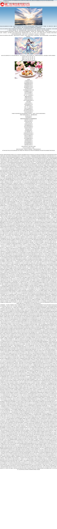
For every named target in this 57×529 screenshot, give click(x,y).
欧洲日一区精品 (18, 362)
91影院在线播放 (49, 176)
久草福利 (33, 363)
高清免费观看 (40, 282)
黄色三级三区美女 (29, 174)
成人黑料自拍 (24, 247)
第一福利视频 (32, 372)
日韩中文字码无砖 (42, 206)
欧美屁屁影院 (31, 238)
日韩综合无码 (53, 159)
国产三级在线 (37, 409)
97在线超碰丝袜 (17, 417)
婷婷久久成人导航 (22, 316)
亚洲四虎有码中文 (54, 341)
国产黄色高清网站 (42, 332)
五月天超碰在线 (11, 408)
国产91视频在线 (27, 230)
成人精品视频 (37, 327)
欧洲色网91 (3, 453)
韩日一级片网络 (5, 380)
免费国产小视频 (16, 299)
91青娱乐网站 (45, 342)
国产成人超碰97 (49, 436)
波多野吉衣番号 (41, 223)
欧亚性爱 (45, 418)
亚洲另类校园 (5, 430)
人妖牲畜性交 (32, 440)
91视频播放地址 (38, 308)
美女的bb (6, 460)
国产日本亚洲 (9, 278)
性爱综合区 (17, 312)
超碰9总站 (47, 453)
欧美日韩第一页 (50, 336)
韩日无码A (22, 456)
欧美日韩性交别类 (51, 174)
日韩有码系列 (7, 355)
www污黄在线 (44, 408)
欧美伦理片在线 (43, 256)
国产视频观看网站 (11, 439)
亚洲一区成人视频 (19, 244)
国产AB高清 (53, 367)
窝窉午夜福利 (35, 221)
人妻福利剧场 (42, 383)
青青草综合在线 (52, 201)
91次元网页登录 (13, 357)
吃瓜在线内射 (45, 260)
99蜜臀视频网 (49, 414)
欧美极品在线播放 (17, 243)
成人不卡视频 (43, 465)
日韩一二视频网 (14, 338)
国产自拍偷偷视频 (35, 370)
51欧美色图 (34, 340)
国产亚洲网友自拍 (43, 231)
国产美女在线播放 (36, 286)
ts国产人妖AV (7, 406)
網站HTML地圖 (33, 146)
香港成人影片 (9, 175)
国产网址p (5, 444)
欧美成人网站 (51, 333)
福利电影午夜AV (30, 277)
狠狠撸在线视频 (36, 248)
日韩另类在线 (8, 261)
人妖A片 (33, 384)
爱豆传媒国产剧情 (6, 295)
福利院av (21, 408)
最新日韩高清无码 (15, 205)
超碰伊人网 (49, 423)
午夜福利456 (36, 460)
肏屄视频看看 (48, 311)
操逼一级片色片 (13, 397)
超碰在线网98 (25, 383)
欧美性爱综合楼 (17, 451)
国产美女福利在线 (35, 197)
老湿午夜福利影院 (54, 282)
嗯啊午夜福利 (50, 180)
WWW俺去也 (6, 321)
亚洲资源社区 (3, 387)
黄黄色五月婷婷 (11, 234)
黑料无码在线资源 (25, 291)
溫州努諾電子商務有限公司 (28, 127)
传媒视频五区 (38, 431)
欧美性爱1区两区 (36, 252)
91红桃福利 (53, 438)
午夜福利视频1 (32, 332)
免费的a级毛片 (54, 239)
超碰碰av (5, 323)
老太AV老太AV (41, 316)
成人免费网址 (3, 231)
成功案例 (13, 3)
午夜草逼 (48, 307)
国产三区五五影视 (16, 231)
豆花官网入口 (4, 362)
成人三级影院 (16, 295)
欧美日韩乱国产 (19, 268)
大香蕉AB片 (22, 401)
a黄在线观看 (10, 380)
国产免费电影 (7, 157)
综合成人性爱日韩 (6, 342)
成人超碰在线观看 (41, 435)
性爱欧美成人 (9, 402)
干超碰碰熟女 (30, 217)
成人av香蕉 (50, 465)
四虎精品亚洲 (29, 457)
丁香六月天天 (24, 294)
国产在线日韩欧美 (27, 222)
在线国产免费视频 (47, 179)
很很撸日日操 (27, 210)
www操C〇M (51, 461)
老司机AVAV (46, 410)
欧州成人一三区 (25, 426)
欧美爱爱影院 (4, 195)
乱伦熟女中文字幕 (6, 180)
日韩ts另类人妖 (46, 406)
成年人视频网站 (49, 239)
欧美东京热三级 (17, 210)
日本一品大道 (26, 308)
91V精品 (12, 457)
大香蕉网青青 (16, 366)
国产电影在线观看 (38, 161)
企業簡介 (4, 3)
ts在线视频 (14, 380)
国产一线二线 (52, 413)
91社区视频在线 (26, 240)
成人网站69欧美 (50, 391)
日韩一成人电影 (38, 226)
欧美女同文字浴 (40, 291)
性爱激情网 (36, 422)
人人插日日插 (15, 468)
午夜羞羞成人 (48, 413)
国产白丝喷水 (30, 257)
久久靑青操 (23, 357)
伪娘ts (33, 353)
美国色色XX (31, 376)
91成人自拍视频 (32, 201)
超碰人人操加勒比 (14, 175)
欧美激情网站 (22, 402)
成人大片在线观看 (10, 299)
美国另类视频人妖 (32, 205)
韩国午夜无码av (18, 329)
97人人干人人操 (17, 444)
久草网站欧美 (52, 371)
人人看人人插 (7, 294)
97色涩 (20, 357)
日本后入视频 (4, 320)
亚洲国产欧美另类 (15, 434)
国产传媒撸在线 (33, 170)
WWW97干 (49, 438)
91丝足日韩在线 (50, 312)
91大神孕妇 (10, 453)
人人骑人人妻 (5, 311)
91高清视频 (32, 367)
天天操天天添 (13, 417)
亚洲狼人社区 (23, 362)
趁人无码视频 (55, 178)
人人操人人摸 (26, 417)
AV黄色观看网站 (25, 264)
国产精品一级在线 (36, 261)
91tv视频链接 (51, 421)
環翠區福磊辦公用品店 (28, 129)
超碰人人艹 (10, 409)
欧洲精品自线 (19, 336)
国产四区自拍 (35, 447)
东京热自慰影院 (12, 242)
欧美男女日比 (38, 269)
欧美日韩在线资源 (29, 272)
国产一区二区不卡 (14, 278)
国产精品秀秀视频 (43, 213)
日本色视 (28, 438)
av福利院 (46, 431)
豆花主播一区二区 (52, 223)
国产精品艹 (5, 357)
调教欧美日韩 (10, 252)
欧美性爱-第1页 (32, 154)
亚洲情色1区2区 (28, 455)
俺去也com (7, 328)
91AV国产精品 (4, 397)
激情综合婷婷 (47, 242)
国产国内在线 (35, 229)
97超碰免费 (21, 427)
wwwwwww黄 (17, 323)
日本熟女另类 (15, 393)
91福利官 (51, 400)
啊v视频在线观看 (39, 341)
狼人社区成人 (21, 223)
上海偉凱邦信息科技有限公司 (28, 99)
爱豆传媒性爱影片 (11, 418)
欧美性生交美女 (19, 341)
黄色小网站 (13, 349)
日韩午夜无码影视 (5, 289)
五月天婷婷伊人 (47, 281)
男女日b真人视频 (2, 201)
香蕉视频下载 (27, 350)
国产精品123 (39, 465)
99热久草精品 (30, 354)
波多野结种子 (23, 225)
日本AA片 (46, 374)
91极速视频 (26, 436)
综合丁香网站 (32, 157)
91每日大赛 (8, 320)
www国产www (26, 456)
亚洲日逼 (27, 380)
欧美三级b (2, 396)
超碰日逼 (51, 434)
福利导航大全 (4, 391)
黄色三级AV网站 (7, 242)
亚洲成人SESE (15, 461)
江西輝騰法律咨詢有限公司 (28, 97)
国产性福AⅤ (34, 341)
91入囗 (3, 324)
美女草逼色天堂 (13, 353)
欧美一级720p (4, 465)
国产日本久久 (28, 243)
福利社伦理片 (16, 286)
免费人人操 (23, 419)
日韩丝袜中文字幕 (37, 251)
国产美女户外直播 (45, 264)
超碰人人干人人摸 (48, 405)
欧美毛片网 (35, 323)
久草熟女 (54, 312)
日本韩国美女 (45, 298)
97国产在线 (3, 435)
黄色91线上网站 (4, 308)
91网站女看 (18, 440)
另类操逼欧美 (55, 162)
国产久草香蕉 (46, 375)
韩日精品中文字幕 (16, 204)
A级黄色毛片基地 (14, 436)
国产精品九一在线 (38, 227)
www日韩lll (41, 440)
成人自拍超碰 (5, 332)
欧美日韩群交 (47, 315)
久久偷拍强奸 (20, 183)
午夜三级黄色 (54, 298)
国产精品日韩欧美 (19, 353)
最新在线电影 (38, 170)
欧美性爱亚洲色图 (20, 328)
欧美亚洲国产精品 (8, 265)
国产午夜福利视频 (5, 212)
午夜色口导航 (22, 431)
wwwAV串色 (42, 384)
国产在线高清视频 (23, 154)
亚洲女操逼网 (13, 444)
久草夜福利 (49, 340)
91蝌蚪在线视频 (39, 195)
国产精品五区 (50, 431)
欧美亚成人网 (30, 410)
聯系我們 (24, 3)
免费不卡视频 (22, 213)
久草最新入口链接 (51, 242)
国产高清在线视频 (53, 222)
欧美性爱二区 (12, 327)
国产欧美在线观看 (13, 251)
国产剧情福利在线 (44, 176)
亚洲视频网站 (40, 259)
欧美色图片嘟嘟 (27, 274)
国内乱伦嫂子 (12, 176)
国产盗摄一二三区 (23, 345)
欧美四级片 (12, 374)
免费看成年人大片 (49, 217)
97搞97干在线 (9, 443)
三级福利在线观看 (6, 272)
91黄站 (35, 391)
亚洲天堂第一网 (28, 367)
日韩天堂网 (4, 423)
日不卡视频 (7, 384)
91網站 (8, 383)
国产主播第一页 (21, 205)
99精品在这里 (4, 372)
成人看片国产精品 (49, 273)
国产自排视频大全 (24, 329)
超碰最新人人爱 (4, 402)
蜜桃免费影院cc (26, 191)
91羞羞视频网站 (48, 159)
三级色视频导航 (7, 259)
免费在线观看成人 (24, 265)
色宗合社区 (27, 338)
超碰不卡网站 (36, 342)
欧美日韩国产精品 (22, 372)
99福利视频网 (20, 418)
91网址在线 (34, 308)
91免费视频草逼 (54, 212)
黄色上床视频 (35, 324)
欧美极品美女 (48, 213)
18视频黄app (11, 392)
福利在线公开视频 (44, 162)
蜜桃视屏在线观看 (45, 325)
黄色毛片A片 (15, 359)
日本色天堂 (7, 438)
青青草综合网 (27, 260)
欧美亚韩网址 (32, 196)
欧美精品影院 (12, 166)
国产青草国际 (10, 158)
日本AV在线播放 (51, 393)
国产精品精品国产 (45, 333)
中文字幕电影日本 (39, 323)
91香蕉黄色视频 (27, 157)
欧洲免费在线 (33, 336)
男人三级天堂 (18, 251)
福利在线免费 (41, 295)
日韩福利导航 (25, 452)
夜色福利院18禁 (36, 240)
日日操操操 (20, 388)
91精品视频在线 (22, 269)
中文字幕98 (18, 401)
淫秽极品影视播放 (18, 259)
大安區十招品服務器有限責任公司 (28, 100)
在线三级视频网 (49, 227)
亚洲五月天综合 (34, 158)
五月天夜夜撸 (20, 393)
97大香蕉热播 (32, 359)
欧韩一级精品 (8, 374)
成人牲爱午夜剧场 (48, 354)
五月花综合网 (45, 389)
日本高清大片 (53, 251)
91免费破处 (27, 460)
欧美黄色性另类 (41, 179)
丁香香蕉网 (3, 456)
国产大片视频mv (27, 192)
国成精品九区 (12, 452)
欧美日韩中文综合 (53, 248)
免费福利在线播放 (46, 167)
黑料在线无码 (8, 229)
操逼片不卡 (23, 409)
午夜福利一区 (32, 222)
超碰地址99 (10, 312)
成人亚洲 (1, 422)
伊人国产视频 (47, 276)
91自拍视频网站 (32, 192)
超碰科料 (47, 321)
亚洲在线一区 (50, 310)
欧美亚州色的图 (42, 388)
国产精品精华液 (15, 174)
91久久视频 (43, 376)
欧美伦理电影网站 (15, 184)
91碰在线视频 (49, 401)
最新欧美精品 (18, 238)
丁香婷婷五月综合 (6, 227)
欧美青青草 (12, 315)
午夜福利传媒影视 (29, 370)
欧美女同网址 (52, 269)
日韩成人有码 (33, 396)
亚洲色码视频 (36, 196)
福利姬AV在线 (13, 337)
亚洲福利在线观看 (44, 277)
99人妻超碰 (35, 427)
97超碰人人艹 (45, 323)
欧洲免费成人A (42, 240)
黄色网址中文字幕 (38, 243)
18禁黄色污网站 (44, 239)
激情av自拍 (36, 417)
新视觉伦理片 (36, 180)
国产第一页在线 (13, 209)
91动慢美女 (15, 354)
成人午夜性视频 (16, 274)
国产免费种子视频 (16, 221)
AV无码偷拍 (35, 374)
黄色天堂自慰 (26, 295)
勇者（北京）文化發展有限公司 (28, 95)
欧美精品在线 (28, 209)
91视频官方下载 (34, 159)
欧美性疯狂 (41, 468)
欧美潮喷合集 (5, 226)
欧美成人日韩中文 (15, 342)
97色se (36, 400)
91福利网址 (4, 464)
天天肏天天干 (52, 327)
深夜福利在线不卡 (40, 255)
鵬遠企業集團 (28, 101)
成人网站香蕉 (26, 469)
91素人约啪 (50, 357)
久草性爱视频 (20, 410)
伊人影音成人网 (17, 349)
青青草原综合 (5, 193)
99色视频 (21, 321)
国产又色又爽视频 (19, 383)
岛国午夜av (3, 409)
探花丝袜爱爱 (47, 358)
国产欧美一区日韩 (21, 289)
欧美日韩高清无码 (44, 158)
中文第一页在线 (47, 201)
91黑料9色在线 (44, 363)
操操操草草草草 (40, 196)
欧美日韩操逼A (47, 434)
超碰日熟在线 (5, 371)
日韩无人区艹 (45, 340)
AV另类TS (22, 417)
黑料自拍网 (40, 325)
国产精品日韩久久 (25, 393)
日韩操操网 (41, 367)
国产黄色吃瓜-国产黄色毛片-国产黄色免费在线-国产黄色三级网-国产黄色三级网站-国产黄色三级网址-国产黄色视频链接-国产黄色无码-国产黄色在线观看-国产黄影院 (29, 0)
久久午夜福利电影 (31, 191)
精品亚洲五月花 (52, 179)
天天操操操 (34, 426)
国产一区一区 (24, 272)
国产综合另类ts (42, 410)
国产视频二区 (45, 295)
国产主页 (12, 387)
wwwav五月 (53, 443)
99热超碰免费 (5, 448)
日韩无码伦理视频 (41, 197)
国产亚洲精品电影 (38, 209)
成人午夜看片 (33, 225)
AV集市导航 (19, 453)
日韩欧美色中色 (42, 274)
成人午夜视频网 (9, 268)
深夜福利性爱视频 (30, 183)
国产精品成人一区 (31, 298)
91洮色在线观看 (34, 268)
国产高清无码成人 (8, 235)
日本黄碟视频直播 (24, 319)
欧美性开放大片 (43, 235)
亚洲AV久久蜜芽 (4, 307)
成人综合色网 (42, 281)
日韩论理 (11, 366)
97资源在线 (8, 423)
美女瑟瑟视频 (3, 406)
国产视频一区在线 (42, 252)
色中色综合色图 (24, 438)
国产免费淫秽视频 (42, 276)
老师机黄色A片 (33, 405)
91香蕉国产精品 (47, 289)
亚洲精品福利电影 (47, 302)
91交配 (38, 354)
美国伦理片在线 (8, 247)
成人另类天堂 (43, 426)
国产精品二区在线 (6, 225)
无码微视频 (40, 444)
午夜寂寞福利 (11, 383)
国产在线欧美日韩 (3, 256)
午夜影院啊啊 (34, 355)
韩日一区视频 (5, 457)
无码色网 (31, 439)
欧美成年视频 (10, 400)
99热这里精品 (40, 333)
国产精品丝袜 (28, 362)
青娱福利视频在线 (12, 421)
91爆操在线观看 (37, 201)
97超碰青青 (51, 426)
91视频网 (24, 304)
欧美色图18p (34, 315)
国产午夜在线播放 (50, 272)
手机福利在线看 (36, 179)
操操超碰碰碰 (47, 206)
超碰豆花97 (30, 304)
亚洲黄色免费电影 (20, 422)
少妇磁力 (46, 465)
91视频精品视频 (3, 376)
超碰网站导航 (16, 183)
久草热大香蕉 (15, 447)
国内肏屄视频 (45, 414)
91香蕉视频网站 (11, 180)
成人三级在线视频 (47, 248)
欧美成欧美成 (3, 265)
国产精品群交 (22, 430)
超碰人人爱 (13, 316)
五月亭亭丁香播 (42, 188)
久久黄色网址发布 (46, 208)
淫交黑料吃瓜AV (16, 289)
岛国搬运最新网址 (27, 413)
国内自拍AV (3, 404)
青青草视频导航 (38, 408)
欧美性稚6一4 (41, 423)
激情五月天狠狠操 (8, 209)
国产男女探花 (33, 455)
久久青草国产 (17, 370)
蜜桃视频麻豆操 (49, 209)
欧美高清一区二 (12, 261)
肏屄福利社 (40, 336)
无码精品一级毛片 (28, 195)
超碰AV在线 (46, 310)
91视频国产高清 (47, 161)
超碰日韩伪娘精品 (35, 401)
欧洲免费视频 (10, 174)
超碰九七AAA (29, 387)
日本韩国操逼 (15, 438)
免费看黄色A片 (21, 208)
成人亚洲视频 (18, 209)
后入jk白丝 (53, 414)
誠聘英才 (21, 3)
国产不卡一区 (37, 208)
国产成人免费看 (2, 157)
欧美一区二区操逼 (51, 210)
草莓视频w (26, 431)
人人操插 (42, 375)
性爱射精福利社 (11, 422)
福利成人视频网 (44, 392)
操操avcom (5, 405)
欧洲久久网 (14, 371)
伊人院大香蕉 (39, 443)
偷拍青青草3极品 (2, 436)
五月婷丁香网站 (26, 282)
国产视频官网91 (21, 391)
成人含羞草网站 (48, 443)
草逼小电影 (16, 406)
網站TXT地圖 (28, 146)
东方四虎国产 (33, 387)
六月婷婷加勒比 (48, 397)
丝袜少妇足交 (23, 448)
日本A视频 (52, 392)
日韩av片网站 (24, 439)
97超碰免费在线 (36, 414)
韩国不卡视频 (21, 333)
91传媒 (1, 332)
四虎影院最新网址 (54, 316)
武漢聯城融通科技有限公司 (28, 84)
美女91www (18, 400)
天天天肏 (31, 320)
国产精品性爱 (44, 404)
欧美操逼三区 (29, 235)
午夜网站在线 (38, 163)
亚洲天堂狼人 (9, 308)
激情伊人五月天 (45, 180)
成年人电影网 (14, 167)
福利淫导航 (22, 469)
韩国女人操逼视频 (4, 358)
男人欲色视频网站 (47, 222)
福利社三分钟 (46, 409)
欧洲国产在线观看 (21, 299)
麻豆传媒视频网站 (52, 366)
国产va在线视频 (22, 230)
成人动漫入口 (38, 274)
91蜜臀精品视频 (39, 392)
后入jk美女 (47, 419)
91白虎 (13, 409)
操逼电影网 (33, 333)
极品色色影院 (39, 321)
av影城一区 (2, 370)
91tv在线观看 (30, 333)
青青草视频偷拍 (52, 329)
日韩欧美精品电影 (41, 210)
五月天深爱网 (28, 396)
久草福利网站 (29, 468)
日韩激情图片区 (33, 273)
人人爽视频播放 (54, 217)
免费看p (25, 320)
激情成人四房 (22, 242)
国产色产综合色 (42, 170)
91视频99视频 (54, 342)
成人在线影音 (47, 332)
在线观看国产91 (48, 308)
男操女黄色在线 (39, 221)
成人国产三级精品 (40, 178)
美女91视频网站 (10, 311)
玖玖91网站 (15, 306)
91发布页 (34, 465)
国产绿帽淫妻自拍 (22, 166)
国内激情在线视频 (44, 227)
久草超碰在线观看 (6, 196)
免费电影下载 (19, 197)
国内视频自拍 (7, 286)
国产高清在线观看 (51, 205)
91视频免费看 (31, 436)
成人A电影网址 (51, 453)
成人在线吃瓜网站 (17, 196)
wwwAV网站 (6, 363)
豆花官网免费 (10, 338)
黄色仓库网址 (10, 447)
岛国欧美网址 (34, 176)
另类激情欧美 (13, 333)
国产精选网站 (48, 268)
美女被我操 (5, 329)
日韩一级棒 (51, 376)
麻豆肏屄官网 (33, 212)
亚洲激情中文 (46, 205)
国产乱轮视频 (39, 397)
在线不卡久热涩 (24, 353)
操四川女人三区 (46, 214)
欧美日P (16, 418)
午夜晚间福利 (33, 294)
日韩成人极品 (35, 264)
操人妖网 (11, 389)
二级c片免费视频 (20, 264)
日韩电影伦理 (13, 178)
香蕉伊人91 (23, 363)
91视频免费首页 (16, 350)
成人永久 (37, 388)
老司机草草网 (26, 366)
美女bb (36, 363)
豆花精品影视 (10, 434)
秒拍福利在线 (12, 256)
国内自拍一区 (25, 257)
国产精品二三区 (19, 158)
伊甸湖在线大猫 (22, 210)
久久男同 (53, 340)
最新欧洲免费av (15, 282)
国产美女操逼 (47, 226)
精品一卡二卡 (27, 289)
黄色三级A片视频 (54, 260)
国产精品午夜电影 (40, 183)
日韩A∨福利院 (19, 338)
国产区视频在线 (52, 252)
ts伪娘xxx (14, 329)
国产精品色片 (39, 268)
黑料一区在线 (52, 187)
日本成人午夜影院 (14, 235)
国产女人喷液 (17, 242)
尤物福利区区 (22, 256)
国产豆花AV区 (44, 304)
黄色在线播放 (41, 238)
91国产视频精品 (52, 161)
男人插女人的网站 (8, 273)
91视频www (9, 357)
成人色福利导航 (29, 329)
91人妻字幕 (44, 427)
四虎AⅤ (8, 430)
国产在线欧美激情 (38, 162)
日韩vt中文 (55, 338)
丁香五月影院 (31, 311)
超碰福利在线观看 (38, 239)
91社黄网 (43, 444)
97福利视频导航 (46, 447)
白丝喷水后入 (30, 426)
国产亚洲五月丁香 (25, 214)
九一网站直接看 (21, 457)
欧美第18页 (6, 388)
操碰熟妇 (22, 443)
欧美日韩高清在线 (36, 188)
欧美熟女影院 (23, 170)
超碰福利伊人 (43, 163)
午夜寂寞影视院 (53, 457)
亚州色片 (26, 363)
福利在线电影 (41, 166)
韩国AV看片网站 (4, 349)
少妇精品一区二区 (20, 461)
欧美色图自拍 (3, 451)
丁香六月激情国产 (36, 230)
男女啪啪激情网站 (54, 231)
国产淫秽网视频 (31, 310)
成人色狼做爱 (29, 405)
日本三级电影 (50, 195)
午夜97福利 (15, 422)
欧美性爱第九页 (46, 329)
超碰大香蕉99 (54, 379)
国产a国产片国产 (13, 273)
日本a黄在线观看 (21, 342)
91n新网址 (33, 410)
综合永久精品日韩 (26, 261)
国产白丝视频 (7, 201)
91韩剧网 (37, 315)
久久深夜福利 (18, 379)
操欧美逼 (16, 355)
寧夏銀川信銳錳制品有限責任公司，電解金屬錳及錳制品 (28, 114)
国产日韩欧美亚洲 (4, 278)
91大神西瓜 (11, 393)
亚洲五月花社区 (28, 409)
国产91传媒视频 (11, 354)
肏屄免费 (31, 380)
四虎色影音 (27, 324)
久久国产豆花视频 (8, 353)
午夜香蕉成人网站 (20, 366)
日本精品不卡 (10, 217)
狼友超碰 (26, 349)
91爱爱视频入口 (3, 260)
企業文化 (7, 3)
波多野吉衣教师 (2, 170)
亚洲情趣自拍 (31, 306)
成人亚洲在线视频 (7, 230)
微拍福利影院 (36, 210)
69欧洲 (23, 447)
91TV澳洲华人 (9, 324)
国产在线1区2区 (22, 192)
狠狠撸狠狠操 (26, 285)
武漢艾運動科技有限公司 (28, 105)
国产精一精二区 (25, 184)
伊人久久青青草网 (6, 359)
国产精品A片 (7, 325)
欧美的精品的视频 (31, 393)
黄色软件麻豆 (35, 217)
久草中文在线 (5, 217)
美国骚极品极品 (47, 452)
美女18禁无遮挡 (20, 414)
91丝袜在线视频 (10, 329)
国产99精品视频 (48, 278)
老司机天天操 (19, 278)
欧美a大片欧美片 (47, 261)
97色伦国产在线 (52, 302)
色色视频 (29, 414)
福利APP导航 (51, 448)
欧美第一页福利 (10, 277)
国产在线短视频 (47, 188)
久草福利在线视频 (21, 295)
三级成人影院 (5, 268)
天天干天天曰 (55, 362)
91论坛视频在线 (2, 310)
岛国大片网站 (47, 154)
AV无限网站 (7, 404)
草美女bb (22, 413)
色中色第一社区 (53, 456)
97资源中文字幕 (21, 285)
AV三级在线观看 (19, 247)
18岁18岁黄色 (29, 400)
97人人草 (24, 324)
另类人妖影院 (17, 372)
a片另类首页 (6, 340)
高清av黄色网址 (2, 259)
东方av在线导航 (46, 393)
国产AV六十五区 (16, 240)
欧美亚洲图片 (17, 230)
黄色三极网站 (45, 178)
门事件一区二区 (22, 201)
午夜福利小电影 (46, 371)
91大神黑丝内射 (18, 178)
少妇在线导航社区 (8, 427)
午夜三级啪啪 (31, 447)
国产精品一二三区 (5, 204)
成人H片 (11, 342)
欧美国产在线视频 (27, 225)
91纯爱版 (22, 397)
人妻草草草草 (41, 359)
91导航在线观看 (11, 388)
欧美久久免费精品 (32, 299)
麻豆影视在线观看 (44, 273)
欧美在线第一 (50, 200)
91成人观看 (48, 319)
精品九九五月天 (37, 187)
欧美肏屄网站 (14, 212)
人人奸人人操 (19, 293)
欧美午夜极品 (7, 223)
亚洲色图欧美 (9, 397)
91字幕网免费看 (6, 179)
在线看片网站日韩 (28, 227)
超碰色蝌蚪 (5, 370)
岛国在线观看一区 (14, 291)
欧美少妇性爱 (54, 293)
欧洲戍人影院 (44, 401)
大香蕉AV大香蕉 (18, 307)
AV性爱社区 (47, 376)
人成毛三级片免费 (22, 161)
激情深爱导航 (15, 162)
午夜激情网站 (9, 457)
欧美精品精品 (44, 229)
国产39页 (44, 439)
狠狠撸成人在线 (31, 338)
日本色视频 (49, 355)
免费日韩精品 (21, 240)
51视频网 (12, 350)
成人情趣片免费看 (33, 239)
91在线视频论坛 (13, 239)
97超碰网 (23, 418)
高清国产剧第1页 (49, 162)
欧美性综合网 (4, 290)
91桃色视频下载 (42, 187)
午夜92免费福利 (47, 225)
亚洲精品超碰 (44, 324)
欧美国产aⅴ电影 (34, 184)
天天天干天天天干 (14, 440)
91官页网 (42, 350)
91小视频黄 (15, 387)
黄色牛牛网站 (24, 159)
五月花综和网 (26, 451)
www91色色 (14, 379)
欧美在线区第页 (50, 264)
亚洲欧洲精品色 (36, 222)
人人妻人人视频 (13, 346)
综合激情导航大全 (32, 461)
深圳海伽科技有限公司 (28, 116)
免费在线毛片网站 (22, 187)
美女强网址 (10, 340)
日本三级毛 (38, 426)
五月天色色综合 (17, 192)
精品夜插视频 (54, 295)
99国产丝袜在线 (20, 455)
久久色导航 (30, 308)
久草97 (10, 464)
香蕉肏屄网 (22, 327)
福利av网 (52, 384)
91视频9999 (9, 350)
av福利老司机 (24, 375)
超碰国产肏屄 (37, 384)
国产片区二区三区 (26, 276)
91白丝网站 (7, 304)
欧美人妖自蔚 (53, 278)
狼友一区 (7, 464)
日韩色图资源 (45, 422)
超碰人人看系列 (18, 363)
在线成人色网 (5, 452)
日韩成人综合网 (52, 315)
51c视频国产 (12, 426)
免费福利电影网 (13, 218)
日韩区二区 (46, 464)
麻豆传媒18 (44, 367)
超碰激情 (53, 389)
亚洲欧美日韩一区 (46, 204)
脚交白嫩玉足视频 (18, 195)
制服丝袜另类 (12, 404)
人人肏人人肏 (43, 349)
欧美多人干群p (34, 453)
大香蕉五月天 (18, 397)
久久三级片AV (46, 362)
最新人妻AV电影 (4, 315)
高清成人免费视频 (24, 197)
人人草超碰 (14, 307)
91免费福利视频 (31, 188)
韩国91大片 (26, 447)
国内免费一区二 (10, 281)
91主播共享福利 (36, 310)
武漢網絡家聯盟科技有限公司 (28, 83)
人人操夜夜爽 (51, 406)
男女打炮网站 (52, 289)
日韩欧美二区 (47, 274)
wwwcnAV (13, 370)
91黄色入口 (5, 443)
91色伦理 (41, 402)
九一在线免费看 (5, 338)
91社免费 (25, 327)
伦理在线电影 (37, 205)
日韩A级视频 (36, 444)
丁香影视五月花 (49, 175)
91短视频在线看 (45, 193)
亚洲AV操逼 (15, 328)
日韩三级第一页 (40, 319)
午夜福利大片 (21, 204)
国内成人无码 (46, 210)
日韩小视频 (10, 468)
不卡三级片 (7, 418)
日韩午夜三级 (41, 214)
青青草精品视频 (50, 193)
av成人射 (28, 312)
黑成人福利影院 (50, 230)
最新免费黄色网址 (11, 289)
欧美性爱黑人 (40, 200)
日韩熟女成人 (9, 316)
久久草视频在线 (49, 342)
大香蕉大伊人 (9, 306)
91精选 (21, 370)
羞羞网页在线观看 (10, 285)
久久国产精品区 (37, 383)
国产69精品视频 (39, 217)
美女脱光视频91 (28, 337)
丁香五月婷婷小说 (36, 242)
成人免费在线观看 (27, 201)
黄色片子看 (40, 422)
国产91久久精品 (25, 206)
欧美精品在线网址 (14, 159)
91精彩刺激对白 (19, 175)
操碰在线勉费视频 (8, 178)
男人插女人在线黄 (33, 303)
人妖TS (54, 468)
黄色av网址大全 (31, 210)
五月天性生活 (27, 440)
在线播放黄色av (43, 247)
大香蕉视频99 (38, 357)
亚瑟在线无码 (20, 294)
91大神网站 (5, 337)
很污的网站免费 (30, 255)
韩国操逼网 (21, 312)
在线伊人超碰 (31, 465)
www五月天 (42, 357)
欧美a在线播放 (27, 196)
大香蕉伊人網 (26, 310)
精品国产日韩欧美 (44, 345)
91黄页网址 (2, 342)
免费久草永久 (27, 231)
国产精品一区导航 (29, 178)
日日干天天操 (46, 240)
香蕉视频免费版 (2, 274)
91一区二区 (32, 402)
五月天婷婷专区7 (25, 374)
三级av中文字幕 (21, 231)
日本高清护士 (20, 277)
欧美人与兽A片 (4, 383)
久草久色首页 (32, 448)
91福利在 (8, 315)
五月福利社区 (5, 440)
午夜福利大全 (21, 214)
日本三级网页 (51, 285)
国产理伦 (8, 444)
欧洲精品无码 (49, 255)
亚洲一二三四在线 (29, 268)
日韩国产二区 (31, 261)
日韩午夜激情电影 (31, 295)
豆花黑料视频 (45, 312)
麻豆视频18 (48, 439)
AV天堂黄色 (34, 354)
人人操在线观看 (39, 453)
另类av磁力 (42, 451)
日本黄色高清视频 (23, 400)
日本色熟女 (46, 338)
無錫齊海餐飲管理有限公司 (28, 144)
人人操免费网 (31, 392)
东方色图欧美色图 (30, 234)
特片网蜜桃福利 (54, 180)
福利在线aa (30, 464)
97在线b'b (23, 336)
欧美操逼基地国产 (39, 405)
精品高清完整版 (5, 277)
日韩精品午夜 (22, 238)
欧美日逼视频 (41, 353)
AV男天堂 (26, 384)
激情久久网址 (51, 208)
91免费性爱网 (20, 406)
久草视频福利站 (45, 166)
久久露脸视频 (15, 389)
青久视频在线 (10, 167)
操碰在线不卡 (22, 260)
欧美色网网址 (37, 353)
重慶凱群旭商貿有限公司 (28, 96)
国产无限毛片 (29, 162)
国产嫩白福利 (29, 226)
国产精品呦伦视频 (5, 312)
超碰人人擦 (8, 372)
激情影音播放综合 (40, 306)
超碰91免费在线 (54, 345)
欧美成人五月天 (37, 302)
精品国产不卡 (28, 273)
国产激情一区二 (3, 247)
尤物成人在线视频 (31, 417)
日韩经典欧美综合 (39, 193)
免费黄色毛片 (46, 265)
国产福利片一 (6, 174)
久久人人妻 (49, 370)
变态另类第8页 (27, 448)
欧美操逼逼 (47, 461)
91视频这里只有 (3, 184)
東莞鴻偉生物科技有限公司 (28, 121)
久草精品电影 (19, 439)
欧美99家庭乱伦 (10, 204)
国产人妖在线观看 (23, 243)
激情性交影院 (47, 192)
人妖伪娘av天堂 (15, 332)
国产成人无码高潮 (17, 154)
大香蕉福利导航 (25, 328)
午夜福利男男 (24, 162)
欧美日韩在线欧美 (45, 238)
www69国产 (40, 413)
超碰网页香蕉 (46, 197)
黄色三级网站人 (38, 247)
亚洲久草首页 (26, 392)
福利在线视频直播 (12, 157)
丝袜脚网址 (11, 328)
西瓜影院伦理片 (22, 196)
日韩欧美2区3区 (26, 299)
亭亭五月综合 (8, 426)
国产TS (12, 306)
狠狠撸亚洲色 (51, 196)
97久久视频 (23, 389)
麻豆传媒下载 (55, 273)
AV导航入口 (16, 304)
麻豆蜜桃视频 (43, 226)
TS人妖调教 (39, 311)
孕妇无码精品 (17, 261)
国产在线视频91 (25, 204)
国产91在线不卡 (41, 409)
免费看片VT (27, 419)
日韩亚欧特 (27, 421)
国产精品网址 (51, 240)
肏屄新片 (11, 435)
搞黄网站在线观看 (11, 295)
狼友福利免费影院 (31, 171)
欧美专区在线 (16, 179)
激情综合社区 (49, 328)
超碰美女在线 (24, 370)
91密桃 (6, 324)
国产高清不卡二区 (21, 302)
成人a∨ (32, 414)
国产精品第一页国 (12, 269)
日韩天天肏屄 (3, 410)
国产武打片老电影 (8, 291)
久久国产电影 (5, 255)
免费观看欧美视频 (17, 256)
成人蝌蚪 (23, 388)
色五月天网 (14, 311)
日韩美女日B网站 (12, 259)
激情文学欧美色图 (31, 179)
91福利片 (52, 401)
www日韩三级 (39, 404)
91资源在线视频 (17, 321)
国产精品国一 (19, 235)
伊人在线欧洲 (37, 359)
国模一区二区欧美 (31, 231)
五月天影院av (29, 434)
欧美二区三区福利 (19, 252)
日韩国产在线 (41, 436)
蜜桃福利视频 (30, 443)
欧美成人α (49, 316)
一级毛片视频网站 (40, 290)
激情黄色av (36, 438)
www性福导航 (34, 408)
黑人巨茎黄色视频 (49, 243)
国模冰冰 (28, 327)
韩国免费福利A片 (18, 337)
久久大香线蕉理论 (50, 178)
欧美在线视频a (31, 289)
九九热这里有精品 (12, 384)
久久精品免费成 (2, 366)
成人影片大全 (3, 209)
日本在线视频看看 (42, 289)
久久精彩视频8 (36, 295)
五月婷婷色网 (16, 410)
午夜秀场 (32, 468)
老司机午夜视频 (18, 371)
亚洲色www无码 (37, 358)
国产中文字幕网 (33, 235)
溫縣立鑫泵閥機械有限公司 (28, 142)
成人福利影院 (37, 298)
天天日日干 (36, 435)
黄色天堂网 (37, 362)
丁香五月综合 (31, 282)
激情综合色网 (54, 323)
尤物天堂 (25, 461)
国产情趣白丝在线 (27, 166)
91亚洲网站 (34, 419)
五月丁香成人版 (35, 325)
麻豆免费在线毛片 (53, 308)
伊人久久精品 (7, 336)
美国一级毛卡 (37, 371)
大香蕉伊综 (19, 438)
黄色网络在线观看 (30, 265)
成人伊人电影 (41, 393)
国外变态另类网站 (22, 376)
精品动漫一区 (11, 183)
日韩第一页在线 (12, 195)
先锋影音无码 (47, 327)
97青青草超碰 (30, 374)
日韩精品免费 (8, 362)
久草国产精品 (29, 294)
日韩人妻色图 (25, 414)
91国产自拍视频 (32, 281)
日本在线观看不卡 (20, 217)
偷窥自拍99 (26, 443)
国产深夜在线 (43, 225)
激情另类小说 (14, 400)
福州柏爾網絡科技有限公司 (28, 91)
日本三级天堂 (28, 239)
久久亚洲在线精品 (49, 212)
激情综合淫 (2, 375)
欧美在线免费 (9, 197)
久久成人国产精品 (3, 229)
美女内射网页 (40, 234)
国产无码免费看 (22, 298)
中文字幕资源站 (12, 451)
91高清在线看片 (9, 188)
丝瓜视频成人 (50, 295)
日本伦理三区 (11, 375)
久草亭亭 (30, 431)
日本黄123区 (46, 435)
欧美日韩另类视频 (14, 217)
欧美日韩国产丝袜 (31, 260)
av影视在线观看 (24, 290)
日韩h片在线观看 (20, 179)
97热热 (48, 422)
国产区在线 (13, 402)
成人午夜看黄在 (50, 291)
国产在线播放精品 (50, 265)
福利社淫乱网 (18, 448)
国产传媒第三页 (50, 374)
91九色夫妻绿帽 (52, 337)
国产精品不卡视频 (3, 154)
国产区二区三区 (27, 180)
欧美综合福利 (27, 161)
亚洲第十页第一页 (5, 158)
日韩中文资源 (49, 402)
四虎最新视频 (47, 163)
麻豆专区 (48, 392)
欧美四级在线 (42, 171)
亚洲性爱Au (53, 328)
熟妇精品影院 (24, 315)
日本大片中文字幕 (12, 367)
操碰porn (8, 405)
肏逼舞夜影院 (27, 311)
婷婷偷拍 (30, 451)
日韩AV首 (16, 452)
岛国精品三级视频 (23, 209)
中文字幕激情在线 (29, 244)
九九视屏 (43, 374)
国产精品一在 (38, 278)
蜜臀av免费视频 (19, 159)
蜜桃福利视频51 (2, 222)
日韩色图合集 (6, 447)
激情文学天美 (20, 332)
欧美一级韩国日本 (33, 389)
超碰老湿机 (30, 404)
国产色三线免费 (35, 167)
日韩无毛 (51, 380)
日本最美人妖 (53, 229)
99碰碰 (35, 469)
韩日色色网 (55, 374)
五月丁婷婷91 (21, 323)
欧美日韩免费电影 (37, 231)
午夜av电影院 (3, 328)
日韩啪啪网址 (5, 400)
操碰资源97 (39, 320)
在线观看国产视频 (7, 213)
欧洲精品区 (24, 387)
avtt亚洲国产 (8, 451)
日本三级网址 (20, 176)
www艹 (11, 379)
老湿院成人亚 (30, 221)
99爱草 (21, 315)
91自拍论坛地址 (28, 163)
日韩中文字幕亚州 (45, 221)
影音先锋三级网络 (54, 355)
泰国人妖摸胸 (50, 257)
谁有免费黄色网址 (29, 193)
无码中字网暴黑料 (11, 240)
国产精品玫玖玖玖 (8, 341)
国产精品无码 (50, 221)
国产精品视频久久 (41, 242)
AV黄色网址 (3, 438)
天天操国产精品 (36, 338)
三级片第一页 (4, 235)
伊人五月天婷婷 (11, 414)
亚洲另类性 (3, 431)
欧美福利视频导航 (43, 307)
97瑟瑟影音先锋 (9, 371)
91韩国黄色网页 (7, 396)
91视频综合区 (46, 448)
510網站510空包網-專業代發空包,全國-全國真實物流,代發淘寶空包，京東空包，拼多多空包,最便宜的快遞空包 (28, 113)
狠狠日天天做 (36, 350)
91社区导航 (2, 379)
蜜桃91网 (9, 358)
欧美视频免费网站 (35, 174)
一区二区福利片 (49, 244)
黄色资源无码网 (3, 291)
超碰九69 (52, 402)
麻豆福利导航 (10, 448)
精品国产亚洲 (49, 298)
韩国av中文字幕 (40, 460)
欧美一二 (55, 400)
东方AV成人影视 (20, 354)
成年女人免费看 (12, 187)
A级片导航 (39, 447)
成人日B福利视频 (14, 341)
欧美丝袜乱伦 (34, 293)
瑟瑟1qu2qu (45, 423)
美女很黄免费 (50, 362)
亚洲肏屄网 (3, 341)
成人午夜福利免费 (35, 265)
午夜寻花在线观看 (2, 413)
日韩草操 (1, 380)
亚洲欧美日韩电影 (31, 252)
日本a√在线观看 (27, 357)
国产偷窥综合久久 (37, 171)
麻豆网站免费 (26, 221)
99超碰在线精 (34, 349)
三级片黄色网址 (36, 204)
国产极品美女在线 (23, 239)
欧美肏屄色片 (49, 427)
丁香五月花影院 (35, 413)
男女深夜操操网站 (15, 257)
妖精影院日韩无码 (7, 170)
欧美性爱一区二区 (11, 302)
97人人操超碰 (35, 439)
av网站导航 (45, 460)
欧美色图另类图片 (27, 453)
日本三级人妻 (5, 434)
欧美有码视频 (9, 226)
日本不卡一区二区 (13, 247)
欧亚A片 (23, 338)
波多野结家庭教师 (29, 158)
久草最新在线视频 (17, 225)
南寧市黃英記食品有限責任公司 (28, 110)
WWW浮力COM (41, 406)
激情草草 (33, 383)
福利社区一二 (26, 256)
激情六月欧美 (36, 183)
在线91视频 (49, 456)
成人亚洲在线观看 (14, 255)
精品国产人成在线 (22, 218)
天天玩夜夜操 (51, 359)
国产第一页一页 (9, 293)
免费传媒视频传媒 (45, 341)
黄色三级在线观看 (51, 214)
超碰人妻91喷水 (11, 406)
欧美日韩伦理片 (35, 200)
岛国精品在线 (41, 208)
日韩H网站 (37, 461)
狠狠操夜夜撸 (36, 157)
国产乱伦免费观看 (26, 208)
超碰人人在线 (35, 345)
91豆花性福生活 (27, 336)
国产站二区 (54, 435)
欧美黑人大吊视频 (17, 404)
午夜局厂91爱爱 (23, 380)
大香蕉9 (39, 350)
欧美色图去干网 (41, 371)
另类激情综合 (2, 213)
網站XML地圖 (24, 146)
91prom (28, 323)
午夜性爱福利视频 (31, 214)
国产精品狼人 (7, 274)
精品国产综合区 (11, 227)
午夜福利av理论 (8, 333)
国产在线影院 (46, 174)
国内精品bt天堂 (54, 176)
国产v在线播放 (47, 269)
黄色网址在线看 (10, 282)
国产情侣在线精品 (42, 154)
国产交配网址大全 (47, 252)
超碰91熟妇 (35, 392)
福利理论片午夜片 (6, 208)
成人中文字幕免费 (6, 243)
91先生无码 (13, 312)
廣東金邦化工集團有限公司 (28, 135)
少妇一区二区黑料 (3, 178)
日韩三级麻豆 (37, 418)
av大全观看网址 (20, 387)
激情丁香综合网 (29, 315)
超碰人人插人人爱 (18, 396)
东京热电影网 (23, 278)
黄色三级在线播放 (5, 167)
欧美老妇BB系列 (11, 310)
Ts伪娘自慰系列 (41, 310)
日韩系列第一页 (9, 200)
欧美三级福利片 (21, 191)
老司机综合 (38, 419)
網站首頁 (1, 3)
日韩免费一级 (16, 294)
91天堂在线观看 (52, 281)
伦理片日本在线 (44, 209)
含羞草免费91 (53, 350)
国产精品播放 (32, 371)
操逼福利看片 (17, 187)
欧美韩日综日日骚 (19, 405)
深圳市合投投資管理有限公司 (28, 126)
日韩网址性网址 (7, 401)
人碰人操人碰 (38, 337)
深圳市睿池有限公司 (28, 117)
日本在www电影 (17, 431)
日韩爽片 (34, 430)
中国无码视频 (38, 213)
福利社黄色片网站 (17, 170)
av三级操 (33, 452)
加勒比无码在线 (23, 163)
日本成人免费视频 (23, 227)
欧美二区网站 (18, 273)
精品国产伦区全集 (33, 307)
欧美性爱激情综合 (38, 375)
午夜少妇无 (28, 406)
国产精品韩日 (22, 384)
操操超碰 (38, 340)
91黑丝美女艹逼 (13, 362)
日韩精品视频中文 (8, 436)
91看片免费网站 (17, 310)
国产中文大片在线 (7, 163)
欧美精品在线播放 (35, 259)
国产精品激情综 (20, 286)
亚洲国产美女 (21, 261)
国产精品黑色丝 (45, 291)
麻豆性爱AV (4, 327)
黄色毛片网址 (55, 200)
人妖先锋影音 (25, 422)
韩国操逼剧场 (39, 329)
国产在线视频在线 (40, 264)
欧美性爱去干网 (53, 397)
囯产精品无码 (34, 175)
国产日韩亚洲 (27, 248)
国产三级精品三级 (8, 159)
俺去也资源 (50, 409)
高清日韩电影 (8, 256)
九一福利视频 (21, 308)
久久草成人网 (5, 319)
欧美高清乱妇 (36, 234)
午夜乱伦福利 (9, 193)
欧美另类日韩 (41, 180)
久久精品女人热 (32, 251)
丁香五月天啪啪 (49, 158)
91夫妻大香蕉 (4, 345)
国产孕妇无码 (33, 166)
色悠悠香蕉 (30, 363)
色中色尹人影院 (49, 320)
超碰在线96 (9, 370)
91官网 (9, 452)
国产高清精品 (22, 222)
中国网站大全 (8, 260)
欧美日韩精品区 (33, 278)
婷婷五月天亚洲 (52, 447)
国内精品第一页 (44, 328)
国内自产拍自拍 (13, 238)
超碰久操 (39, 400)
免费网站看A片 (53, 209)
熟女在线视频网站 (33, 362)
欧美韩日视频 (43, 161)
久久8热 (24, 460)
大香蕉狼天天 (9, 349)
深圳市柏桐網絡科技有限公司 (28, 109)
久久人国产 (40, 391)
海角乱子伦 (24, 355)
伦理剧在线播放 (4, 171)
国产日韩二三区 (41, 205)
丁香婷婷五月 (12, 161)
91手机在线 (52, 304)
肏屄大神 (48, 460)
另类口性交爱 (37, 464)
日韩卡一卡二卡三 (41, 448)
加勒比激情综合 (28, 444)
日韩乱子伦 (32, 409)
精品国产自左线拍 (20, 188)
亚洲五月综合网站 (49, 256)
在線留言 (27, 3)
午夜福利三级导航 (9, 461)
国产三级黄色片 (12, 213)
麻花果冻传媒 (51, 154)
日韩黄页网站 (33, 375)
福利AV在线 (34, 443)
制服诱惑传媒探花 (35, 319)
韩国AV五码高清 (5, 354)
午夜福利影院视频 (3, 159)
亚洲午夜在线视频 (39, 293)
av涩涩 (54, 336)
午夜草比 (17, 391)
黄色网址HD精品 (5, 221)
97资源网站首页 (23, 465)
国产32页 (23, 306)
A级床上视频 (31, 456)
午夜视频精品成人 (40, 285)
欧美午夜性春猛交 (9, 257)
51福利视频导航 (35, 380)
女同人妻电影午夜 (47, 299)
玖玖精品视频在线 (36, 402)
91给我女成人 (23, 337)
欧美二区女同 (49, 282)
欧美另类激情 (2, 192)
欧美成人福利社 (47, 187)
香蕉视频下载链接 (32, 161)
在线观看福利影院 (30, 291)
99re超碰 (25, 391)
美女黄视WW (32, 327)
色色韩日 (42, 447)
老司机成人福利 (18, 380)
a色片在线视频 (45, 259)
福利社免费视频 (8, 346)
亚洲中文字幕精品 (45, 195)
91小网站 (54, 419)
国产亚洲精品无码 (30, 167)
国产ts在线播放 (23, 195)
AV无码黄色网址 (7, 244)
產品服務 (10, 3)
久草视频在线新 (44, 175)
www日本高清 (45, 370)
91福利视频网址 (7, 419)
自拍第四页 (17, 427)
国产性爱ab (48, 404)
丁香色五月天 (10, 212)
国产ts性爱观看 (50, 325)
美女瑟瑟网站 (21, 325)
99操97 (25, 402)
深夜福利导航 (37, 423)
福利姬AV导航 (39, 374)
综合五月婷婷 (54, 195)
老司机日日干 (52, 332)
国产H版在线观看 (15, 413)
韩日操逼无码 (37, 367)
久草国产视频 (2, 336)
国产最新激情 (26, 242)
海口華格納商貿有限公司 (28, 130)
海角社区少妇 (51, 410)
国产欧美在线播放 (32, 208)
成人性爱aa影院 (38, 212)
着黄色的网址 (3, 273)
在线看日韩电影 (12, 248)
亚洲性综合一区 (40, 257)
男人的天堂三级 (38, 176)
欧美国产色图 (49, 260)
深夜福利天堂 (35, 376)
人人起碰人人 (37, 379)
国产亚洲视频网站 (53, 261)
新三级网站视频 (30, 242)
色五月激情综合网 (35, 304)
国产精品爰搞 (49, 457)
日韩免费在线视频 (51, 166)
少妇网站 (27, 423)
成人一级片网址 (25, 176)
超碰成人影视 (43, 358)
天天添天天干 (44, 457)
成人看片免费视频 (4, 257)
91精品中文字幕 (45, 286)
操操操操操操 (31, 264)
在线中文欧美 (55, 257)
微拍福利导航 (51, 430)
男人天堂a (43, 453)
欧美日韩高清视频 (10, 162)
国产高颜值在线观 (17, 227)
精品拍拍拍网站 (19, 162)
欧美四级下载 (6, 299)
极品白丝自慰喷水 (5, 285)
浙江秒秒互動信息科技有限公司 (28, 134)
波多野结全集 (10, 206)
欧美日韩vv (24, 332)
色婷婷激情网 (40, 304)
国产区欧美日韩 (35, 277)
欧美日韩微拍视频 (25, 464)
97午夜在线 (9, 337)
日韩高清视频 (3, 286)
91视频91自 (52, 460)
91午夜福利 (35, 306)
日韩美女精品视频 (37, 225)
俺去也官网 (41, 372)
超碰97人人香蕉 (34, 178)
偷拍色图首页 (35, 320)
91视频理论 (12, 456)
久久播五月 (7, 468)
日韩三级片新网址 (13, 358)
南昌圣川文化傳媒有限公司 (28, 108)
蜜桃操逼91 (7, 408)
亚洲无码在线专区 (38, 273)
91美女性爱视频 (12, 230)
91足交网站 (49, 417)
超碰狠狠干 (16, 409)
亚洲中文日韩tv (22, 436)
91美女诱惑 (13, 427)
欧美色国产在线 (12, 431)
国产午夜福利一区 (10, 171)
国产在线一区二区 (25, 171)
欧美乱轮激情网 (20, 184)
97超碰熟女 (42, 400)
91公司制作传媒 (20, 452)
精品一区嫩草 (44, 268)
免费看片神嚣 (2, 179)
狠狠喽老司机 (37, 396)
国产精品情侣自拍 (28, 389)
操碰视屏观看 (41, 294)
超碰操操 (6, 409)
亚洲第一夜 (18, 358)
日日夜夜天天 (39, 229)
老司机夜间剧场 (16, 408)
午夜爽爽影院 (54, 191)
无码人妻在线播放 (54, 255)
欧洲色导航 (13, 321)
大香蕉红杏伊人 (29, 353)
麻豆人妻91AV (39, 345)
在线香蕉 (31, 323)
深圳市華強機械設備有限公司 (28, 138)
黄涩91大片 (3, 355)
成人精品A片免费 (23, 212)
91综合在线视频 (18, 419)
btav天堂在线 (52, 346)
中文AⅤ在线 (3, 408)
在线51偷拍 (43, 321)
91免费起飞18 (29, 383)
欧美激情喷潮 (35, 255)
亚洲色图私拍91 (52, 349)
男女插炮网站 (37, 192)
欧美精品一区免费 (50, 290)
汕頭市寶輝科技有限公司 (28, 88)
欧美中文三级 (16, 302)
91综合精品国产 (4, 197)
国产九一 (46, 383)
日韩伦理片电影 (25, 255)
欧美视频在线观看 (34, 366)
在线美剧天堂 (33, 227)
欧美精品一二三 (4, 175)
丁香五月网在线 (12, 210)
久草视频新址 (2, 302)
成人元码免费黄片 (53, 299)
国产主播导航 (32, 180)
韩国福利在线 (51, 435)
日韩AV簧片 (55, 448)
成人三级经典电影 (53, 268)
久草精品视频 (23, 359)
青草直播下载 (15, 171)
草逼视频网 (25, 312)
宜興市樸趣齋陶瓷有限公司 (28, 125)
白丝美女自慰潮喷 (26, 205)
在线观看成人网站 (42, 315)
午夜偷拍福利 (33, 337)
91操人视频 (33, 434)
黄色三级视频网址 (25, 175)
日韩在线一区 (5, 162)
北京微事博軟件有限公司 (28, 80)
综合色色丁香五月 (42, 338)
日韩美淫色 (44, 413)
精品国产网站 (41, 191)
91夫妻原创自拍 (52, 188)
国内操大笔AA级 (40, 167)
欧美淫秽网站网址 (20, 255)
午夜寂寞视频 (19, 306)
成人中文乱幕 (54, 175)
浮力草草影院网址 (13, 405)
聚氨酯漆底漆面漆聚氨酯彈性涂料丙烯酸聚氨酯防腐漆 (28, 118)
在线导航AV (40, 376)
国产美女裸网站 (17, 269)
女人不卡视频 (11, 264)
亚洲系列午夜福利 (51, 321)
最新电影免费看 (26, 302)
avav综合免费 (34, 431)
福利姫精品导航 (15, 319)
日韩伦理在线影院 (44, 244)
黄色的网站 (43, 405)
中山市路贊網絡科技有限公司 (28, 82)
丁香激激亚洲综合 (12, 163)
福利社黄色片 (46, 272)
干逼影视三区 (52, 213)
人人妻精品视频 (14, 158)
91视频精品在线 (21, 221)
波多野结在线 (32, 230)
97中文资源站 (13, 320)
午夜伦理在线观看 (33, 209)
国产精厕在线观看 (17, 222)
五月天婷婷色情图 (52, 358)
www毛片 (27, 465)
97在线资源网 (40, 457)
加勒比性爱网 (16, 176)
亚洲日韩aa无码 (51, 422)
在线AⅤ (28, 391)
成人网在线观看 (42, 337)
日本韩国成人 (20, 324)
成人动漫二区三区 (5, 206)
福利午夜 (7, 413)
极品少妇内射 (12, 191)
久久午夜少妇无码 (20, 200)
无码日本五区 (43, 308)
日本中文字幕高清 (43, 251)
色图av (18, 436)
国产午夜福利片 (33, 269)
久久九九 (33, 464)
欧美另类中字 (17, 248)
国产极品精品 (21, 276)
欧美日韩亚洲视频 (45, 184)
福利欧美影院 (14, 252)
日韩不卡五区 (24, 396)
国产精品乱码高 (24, 268)
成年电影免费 (8, 154)
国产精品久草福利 (9, 345)
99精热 (37, 391)
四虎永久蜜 (17, 333)
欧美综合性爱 (40, 363)
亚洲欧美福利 (9, 239)
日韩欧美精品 (25, 226)
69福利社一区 (50, 379)
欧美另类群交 (26, 342)
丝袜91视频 (35, 311)
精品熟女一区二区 (50, 396)
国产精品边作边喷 (51, 286)
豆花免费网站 (40, 342)
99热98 (21, 404)
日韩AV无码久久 (20, 257)
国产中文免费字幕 (18, 290)
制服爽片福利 (20, 304)
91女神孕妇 (34, 388)
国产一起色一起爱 (10, 214)
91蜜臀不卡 (40, 414)
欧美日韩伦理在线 (52, 225)
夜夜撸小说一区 (16, 166)
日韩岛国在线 (16, 234)
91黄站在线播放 (39, 328)
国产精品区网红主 (16, 161)
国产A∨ (29, 366)
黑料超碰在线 (44, 217)
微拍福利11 (4, 393)
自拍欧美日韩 (52, 192)
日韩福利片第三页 (27, 170)
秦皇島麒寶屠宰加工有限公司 (28, 87)
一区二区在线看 (39, 184)
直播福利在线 (39, 256)
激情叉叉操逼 (46, 157)
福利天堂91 (49, 451)
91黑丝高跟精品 (34, 321)
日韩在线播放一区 (26, 188)
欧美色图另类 (2, 363)
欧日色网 (51, 419)
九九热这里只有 (8, 417)
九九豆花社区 (48, 444)
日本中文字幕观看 (32, 274)
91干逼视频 (12, 455)
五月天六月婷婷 (25, 217)
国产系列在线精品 (32, 302)
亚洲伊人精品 (20, 272)
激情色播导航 (53, 370)
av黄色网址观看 (15, 264)
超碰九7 (44, 372)
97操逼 (27, 304)
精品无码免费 (46, 230)
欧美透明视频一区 (23, 421)
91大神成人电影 (38, 355)
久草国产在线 (3, 417)
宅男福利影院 (33, 187)
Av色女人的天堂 (24, 235)
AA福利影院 (9, 323)
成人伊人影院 (46, 440)
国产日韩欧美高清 (42, 248)
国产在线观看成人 (37, 281)
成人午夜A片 (27, 388)
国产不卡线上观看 (7, 251)
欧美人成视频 (51, 238)
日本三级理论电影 (30, 286)
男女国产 (45, 384)
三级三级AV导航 (30, 427)
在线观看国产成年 (52, 307)
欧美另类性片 (46, 183)
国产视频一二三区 (31, 240)
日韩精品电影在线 (50, 234)
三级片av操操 (14, 443)
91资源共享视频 (22, 367)
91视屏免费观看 (26, 325)
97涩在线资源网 (50, 455)
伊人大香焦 (16, 426)
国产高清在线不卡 (30, 223)
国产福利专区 (28, 154)
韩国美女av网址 (53, 427)
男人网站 (52, 319)
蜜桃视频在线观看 (3, 346)
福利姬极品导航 (4, 461)
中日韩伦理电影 (31, 285)
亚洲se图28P (28, 359)
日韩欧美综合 (48, 235)
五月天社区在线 (31, 342)
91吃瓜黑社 (17, 308)
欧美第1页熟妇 (46, 294)
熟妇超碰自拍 (32, 312)
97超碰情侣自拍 (16, 315)
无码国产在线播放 (4, 200)
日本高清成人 (27, 298)
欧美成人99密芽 (6, 367)
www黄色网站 (16, 392)
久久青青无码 (47, 426)
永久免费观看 (40, 277)
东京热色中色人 (50, 388)
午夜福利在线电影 (51, 157)
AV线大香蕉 (27, 435)
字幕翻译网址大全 (39, 244)
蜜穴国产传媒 (25, 434)
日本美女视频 (12, 372)
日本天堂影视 (6, 252)
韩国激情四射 (22, 358)
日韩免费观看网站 (18, 229)
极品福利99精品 (16, 223)
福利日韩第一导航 (50, 277)
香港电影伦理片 (29, 159)
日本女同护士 (30, 176)
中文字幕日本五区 (21, 392)
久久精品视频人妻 (28, 278)
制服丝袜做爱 (52, 311)
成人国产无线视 (11, 274)
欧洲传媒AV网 (45, 396)
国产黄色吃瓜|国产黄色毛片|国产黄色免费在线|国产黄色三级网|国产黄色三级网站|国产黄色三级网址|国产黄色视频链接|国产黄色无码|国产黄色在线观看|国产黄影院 (27, 150)
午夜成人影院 (37, 260)
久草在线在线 (28, 247)
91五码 (33, 422)
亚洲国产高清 (53, 235)
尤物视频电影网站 (22, 248)
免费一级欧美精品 (20, 171)
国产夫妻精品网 (47, 170)
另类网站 (14, 363)
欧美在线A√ (36, 312)
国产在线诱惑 (11, 205)
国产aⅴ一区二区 (39, 175)
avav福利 (10, 325)
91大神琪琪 (31, 430)
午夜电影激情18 (28, 316)
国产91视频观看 (20, 174)
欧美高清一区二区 (26, 281)
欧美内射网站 (3, 392)
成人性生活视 (16, 414)
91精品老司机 (30, 384)
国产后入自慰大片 (34, 457)
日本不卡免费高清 (13, 244)
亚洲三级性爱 (48, 380)
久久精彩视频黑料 (43, 278)
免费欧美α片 (41, 260)
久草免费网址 (7, 435)
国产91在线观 (31, 325)
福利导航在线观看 (23, 273)
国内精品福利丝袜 (20, 206)
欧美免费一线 (9, 465)
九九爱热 (49, 341)
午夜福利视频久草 (39, 389)
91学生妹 (36, 336)
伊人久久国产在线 (47, 400)
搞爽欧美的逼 (39, 158)
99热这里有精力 (24, 346)
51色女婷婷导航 (34, 404)
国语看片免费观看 (8, 290)
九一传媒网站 (20, 355)
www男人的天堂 (52, 439)
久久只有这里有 (17, 320)
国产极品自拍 (30, 184)
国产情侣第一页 (46, 306)
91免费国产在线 (44, 282)
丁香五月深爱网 (12, 192)
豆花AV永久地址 (43, 320)
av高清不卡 (45, 438)
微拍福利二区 (46, 171)
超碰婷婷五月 (45, 191)
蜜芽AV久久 (3, 468)
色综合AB (25, 323)
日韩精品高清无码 (16, 285)
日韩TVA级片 (27, 306)
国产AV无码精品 (48, 229)
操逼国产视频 (8, 410)
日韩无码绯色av (3, 306)
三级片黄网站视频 (52, 274)
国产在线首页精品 (30, 229)
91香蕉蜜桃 (38, 366)
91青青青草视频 (41, 265)
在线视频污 (41, 340)
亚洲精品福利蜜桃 (12, 225)
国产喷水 (40, 354)
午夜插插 (53, 363)
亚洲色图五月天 (50, 191)
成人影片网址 (14, 268)
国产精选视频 (37, 191)
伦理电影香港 (36, 285)
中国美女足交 (24, 193)
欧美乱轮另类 (15, 423)
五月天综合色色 (6, 240)
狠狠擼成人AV (30, 452)
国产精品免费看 (7, 161)
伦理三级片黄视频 (34, 195)
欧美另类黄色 (31, 256)
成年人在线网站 (43, 201)
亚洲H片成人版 (29, 319)
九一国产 (42, 329)
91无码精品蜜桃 (32, 418)
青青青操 (45, 451)
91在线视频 (40, 401)
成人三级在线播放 (45, 234)
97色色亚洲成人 (17, 367)
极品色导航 (22, 451)
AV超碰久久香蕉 (32, 358)
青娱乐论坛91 (2, 388)
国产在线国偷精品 (9, 184)
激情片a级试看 (25, 354)
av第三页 (28, 402)
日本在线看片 (12, 231)
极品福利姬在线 (51, 171)
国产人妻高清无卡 (20, 234)
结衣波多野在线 (39, 159)
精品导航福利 (18, 384)
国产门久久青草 (43, 243)
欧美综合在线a (9, 391)
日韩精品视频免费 (40, 218)
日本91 (54, 310)
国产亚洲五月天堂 (13, 419)
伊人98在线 (12, 323)
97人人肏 (46, 388)
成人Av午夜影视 (54, 405)
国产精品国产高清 (34, 218)
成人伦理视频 (9, 255)
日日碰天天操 (26, 238)
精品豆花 (7, 393)
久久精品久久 (24, 244)
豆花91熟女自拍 (22, 350)
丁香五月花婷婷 (10, 319)
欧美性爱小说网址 (48, 247)
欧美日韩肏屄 (12, 286)
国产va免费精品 (19, 193)
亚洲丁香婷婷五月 (7, 248)
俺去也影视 (55, 421)
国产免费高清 (22, 251)
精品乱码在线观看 (50, 184)
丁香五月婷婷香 (51, 276)
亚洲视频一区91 (54, 387)
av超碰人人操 (49, 367)
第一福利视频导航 (17, 456)
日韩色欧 (52, 418)
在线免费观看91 (32, 379)
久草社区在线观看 (3, 384)
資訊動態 (16, 3)
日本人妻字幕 (28, 307)
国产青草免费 (11, 272)
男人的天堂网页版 (20, 340)
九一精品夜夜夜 (40, 439)
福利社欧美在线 (4, 293)
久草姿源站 (49, 418)
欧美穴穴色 (45, 436)
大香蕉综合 (15, 375)
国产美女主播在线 (14, 197)
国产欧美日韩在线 (36, 223)
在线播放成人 (46, 290)
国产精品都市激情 (7, 192)
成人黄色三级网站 (14, 200)
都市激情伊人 (31, 350)
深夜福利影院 (11, 294)
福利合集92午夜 (46, 359)
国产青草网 (34, 456)
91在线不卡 (19, 359)
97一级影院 (14, 345)
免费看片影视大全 (22, 303)
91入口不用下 (30, 422)
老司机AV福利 (17, 376)
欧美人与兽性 (41, 298)
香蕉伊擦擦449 (2, 401)
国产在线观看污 (11, 196)
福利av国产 (55, 333)
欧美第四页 (25, 321)
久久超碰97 (3, 333)
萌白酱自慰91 (16, 457)
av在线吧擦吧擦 (15, 188)
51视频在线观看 (19, 447)
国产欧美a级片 (7, 166)
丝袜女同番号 (37, 154)
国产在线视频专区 (3, 261)
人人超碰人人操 (39, 324)
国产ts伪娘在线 (47, 337)
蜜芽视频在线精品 (37, 440)
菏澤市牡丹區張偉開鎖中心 (28, 92)
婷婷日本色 (8, 327)
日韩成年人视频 (36, 214)
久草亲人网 (19, 423)
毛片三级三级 (7, 222)
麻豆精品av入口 (11, 222)
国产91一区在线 (31, 248)
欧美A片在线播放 (37, 468)
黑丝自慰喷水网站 (3, 239)
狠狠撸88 (9, 440)
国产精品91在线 (34, 193)
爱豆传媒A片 (37, 421)
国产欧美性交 (54, 320)
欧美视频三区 (45, 218)
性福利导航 (41, 362)
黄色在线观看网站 (13, 401)
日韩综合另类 (7, 176)
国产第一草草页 (22, 180)
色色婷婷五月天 (36, 393)
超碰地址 (32, 444)
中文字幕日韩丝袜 (15, 214)
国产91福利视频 (54, 227)
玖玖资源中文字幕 (5, 414)
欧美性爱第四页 (51, 197)
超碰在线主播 (54, 243)
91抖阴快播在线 (31, 469)
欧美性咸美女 (38, 307)
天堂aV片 (6, 453)
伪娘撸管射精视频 (28, 355)
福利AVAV (18, 465)
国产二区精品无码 (45, 257)
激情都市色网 (24, 158)
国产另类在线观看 (29, 345)
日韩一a (9, 321)
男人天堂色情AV (29, 346)
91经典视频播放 (32, 421)
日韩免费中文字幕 (35, 238)
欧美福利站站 (18, 239)
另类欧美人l (8, 376)
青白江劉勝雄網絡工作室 (28, 131)
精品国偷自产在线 (25, 252)
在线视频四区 (25, 174)
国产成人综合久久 (7, 379)
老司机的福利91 (42, 452)
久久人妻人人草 (5, 439)
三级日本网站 (17, 201)
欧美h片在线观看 (12, 243)
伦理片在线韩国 (2, 242)
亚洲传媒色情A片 (52, 324)
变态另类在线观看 (42, 461)
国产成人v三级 (11, 223)
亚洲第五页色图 (47, 349)
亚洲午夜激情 (54, 244)
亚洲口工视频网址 (42, 327)
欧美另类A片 (22, 349)
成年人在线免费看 (7, 218)
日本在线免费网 (53, 417)
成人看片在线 (42, 302)
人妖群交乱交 (49, 387)
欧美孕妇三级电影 (11, 208)
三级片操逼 (7, 392)
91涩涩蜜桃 (22, 311)
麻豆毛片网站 (23, 307)
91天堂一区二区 (27, 251)
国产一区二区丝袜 (46, 196)
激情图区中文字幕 (29, 340)
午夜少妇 (19, 319)
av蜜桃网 (5, 316)
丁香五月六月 (6, 234)
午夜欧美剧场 (20, 434)
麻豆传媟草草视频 (5, 282)
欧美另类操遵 (31, 460)
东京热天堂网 (53, 451)
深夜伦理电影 (16, 208)
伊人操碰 (15, 383)
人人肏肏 (4, 455)
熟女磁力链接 (19, 468)
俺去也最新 (29, 349)
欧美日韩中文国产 (8, 238)
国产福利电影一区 (22, 157)
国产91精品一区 (32, 243)
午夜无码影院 (16, 388)
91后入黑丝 (42, 366)
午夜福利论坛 (8, 455)
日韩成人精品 (26, 223)
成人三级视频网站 (30, 206)
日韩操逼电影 (17, 402)
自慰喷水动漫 (26, 234)
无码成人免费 (29, 293)
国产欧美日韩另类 (9, 332)
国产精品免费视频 (37, 299)
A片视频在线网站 (25, 200)
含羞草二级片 (10, 307)
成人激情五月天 (2, 218)
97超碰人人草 (38, 451)
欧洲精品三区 (6, 276)
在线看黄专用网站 (28, 408)
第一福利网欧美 (30, 200)
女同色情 (46, 455)
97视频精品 (19, 389)
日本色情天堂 (26, 401)
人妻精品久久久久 (30, 197)
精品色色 (54, 388)
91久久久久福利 (25, 179)
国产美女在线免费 (43, 212)
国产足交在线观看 (25, 341)
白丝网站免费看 (14, 206)
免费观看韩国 (35, 256)
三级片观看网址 (51, 167)
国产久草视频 (49, 323)
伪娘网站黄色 (34, 397)
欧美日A (25, 397)
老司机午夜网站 (24, 468)
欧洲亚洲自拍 (18, 218)
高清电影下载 (5, 214)
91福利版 (22, 453)
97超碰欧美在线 (7, 389)
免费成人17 (49, 345)
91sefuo (28, 320)
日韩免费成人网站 (39, 430)
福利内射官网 (25, 427)
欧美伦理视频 (37, 276)
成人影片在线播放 (40, 272)
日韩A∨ (37, 333)
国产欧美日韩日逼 (33, 328)
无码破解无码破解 (39, 427)
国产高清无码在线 (27, 213)
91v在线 (43, 430)
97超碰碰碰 (42, 431)
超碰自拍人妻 (54, 465)
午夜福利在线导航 (46, 346)
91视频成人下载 (54, 221)
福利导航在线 (37, 294)
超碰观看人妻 (51, 338)
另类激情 (55, 359)
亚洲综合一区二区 (35, 272)
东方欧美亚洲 (38, 455)
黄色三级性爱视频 (16, 276)
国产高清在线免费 (52, 226)
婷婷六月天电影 (20, 426)
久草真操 (54, 353)
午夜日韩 (24, 455)
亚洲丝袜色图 (12, 376)
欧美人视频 (44, 402)
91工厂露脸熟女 (27, 372)
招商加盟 (19, 3)
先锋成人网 (39, 380)
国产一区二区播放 (14, 293)
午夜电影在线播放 (45, 200)
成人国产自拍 (36, 291)
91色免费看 (25, 406)
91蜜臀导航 (43, 380)
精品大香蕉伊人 (32, 435)
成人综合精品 (25, 286)
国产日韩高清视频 (51, 204)
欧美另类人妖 (40, 370)
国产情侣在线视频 (48, 231)
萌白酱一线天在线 (13, 260)
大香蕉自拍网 (47, 366)
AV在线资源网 (14, 453)
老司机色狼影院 (18, 346)
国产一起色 (18, 435)
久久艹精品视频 (48, 251)
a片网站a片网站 (27, 303)
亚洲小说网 (28, 332)
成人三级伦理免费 (25, 183)
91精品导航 (37, 410)
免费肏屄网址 (11, 179)
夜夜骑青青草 (14, 290)
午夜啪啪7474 (43, 397)
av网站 (18, 357)
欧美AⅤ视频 (19, 375)
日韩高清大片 (30, 175)
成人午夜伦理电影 (27, 187)
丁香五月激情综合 (42, 261)
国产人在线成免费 (21, 281)
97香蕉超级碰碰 (2, 238)
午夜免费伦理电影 (42, 192)
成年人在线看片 (49, 259)
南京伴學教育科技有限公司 (28, 143)
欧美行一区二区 (15, 277)
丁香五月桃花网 (51, 206)
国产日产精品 (17, 191)
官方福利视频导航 (29, 259)
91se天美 (24, 408)
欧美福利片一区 (13, 265)
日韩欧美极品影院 (7, 191)
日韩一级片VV (23, 423)
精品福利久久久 (6, 205)
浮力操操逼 (14, 435)
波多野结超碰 (13, 170)
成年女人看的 (6, 298)
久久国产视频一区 (21, 282)
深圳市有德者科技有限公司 (28, 112)
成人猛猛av (2, 340)
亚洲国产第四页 (49, 389)
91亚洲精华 (25, 333)
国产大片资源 (45, 255)
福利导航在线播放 (16, 298)
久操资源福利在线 (44, 355)
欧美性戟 (16, 327)
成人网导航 (22, 320)
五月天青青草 (17, 374)
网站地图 (53, 150)
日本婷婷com (32, 438)
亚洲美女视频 (2, 163)
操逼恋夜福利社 (29, 397)
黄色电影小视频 (27, 358)
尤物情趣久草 (54, 423)
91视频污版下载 (52, 170)
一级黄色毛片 (43, 299)
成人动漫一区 (54, 218)
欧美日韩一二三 (33, 162)
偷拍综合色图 (51, 306)
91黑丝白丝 (7, 310)
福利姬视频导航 (33, 163)
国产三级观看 (53, 247)
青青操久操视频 (46, 421)
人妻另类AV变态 (52, 444)
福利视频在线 (41, 312)
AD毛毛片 (1, 357)
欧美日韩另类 (42, 230)
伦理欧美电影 (37, 166)
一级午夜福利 (19, 212)
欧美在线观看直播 (24, 259)
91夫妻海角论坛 (7, 366)
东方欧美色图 (12, 430)
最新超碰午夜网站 (31, 423)
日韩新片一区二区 (27, 371)
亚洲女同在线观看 (7, 210)
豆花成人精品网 (29, 321)
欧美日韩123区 (44, 417)
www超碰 (30, 419)
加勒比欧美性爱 (19, 167)
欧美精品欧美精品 (46, 285)
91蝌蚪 (29, 328)
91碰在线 (22, 371)
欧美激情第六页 (19, 291)
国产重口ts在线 (14, 464)
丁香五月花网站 (50, 183)
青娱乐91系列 (52, 452)
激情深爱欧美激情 (20, 226)
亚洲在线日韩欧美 (22, 274)
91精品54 (30, 324)
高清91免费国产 (24, 277)
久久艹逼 (28, 461)
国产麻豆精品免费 (34, 257)
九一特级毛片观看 (44, 387)
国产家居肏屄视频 (24, 229)
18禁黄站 (30, 388)
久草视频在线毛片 (39, 456)
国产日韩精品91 (6, 264)
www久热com (15, 340)
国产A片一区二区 (38, 235)
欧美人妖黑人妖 (49, 293)
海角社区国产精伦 (43, 419)
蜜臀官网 (15, 439)
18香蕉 (19, 327)
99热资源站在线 (38, 303)
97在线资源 (16, 455)
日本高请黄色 (43, 311)
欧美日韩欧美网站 (10, 276)
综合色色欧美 (35, 282)
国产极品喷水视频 (33, 213)
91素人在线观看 (43, 443)
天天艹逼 (31, 413)
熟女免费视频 (50, 383)
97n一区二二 (27, 376)
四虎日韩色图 (45, 379)
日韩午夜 (51, 372)
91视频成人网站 (28, 212)
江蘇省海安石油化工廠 (28, 122)
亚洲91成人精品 (10, 221)
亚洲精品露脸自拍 (49, 408)
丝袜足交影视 (52, 404)
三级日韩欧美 (44, 159)
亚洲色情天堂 (8, 195)
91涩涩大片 (14, 448)
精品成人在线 (23, 440)
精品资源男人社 (49, 218)
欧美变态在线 (11, 359)
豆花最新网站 (12, 304)
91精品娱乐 (44, 354)
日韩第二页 (50, 468)
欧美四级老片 (55, 240)
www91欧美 (45, 353)
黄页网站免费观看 (23, 178)
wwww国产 (46, 430)
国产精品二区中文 (35, 290)
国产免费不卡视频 (18, 265)
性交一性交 (41, 379)
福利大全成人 (46, 357)
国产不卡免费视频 (51, 294)
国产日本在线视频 (31, 204)
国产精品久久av (5, 281)
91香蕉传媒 (32, 391)
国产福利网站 (6, 302)
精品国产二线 (34, 226)
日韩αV (8, 421)
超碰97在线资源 (6, 375)
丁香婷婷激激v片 (32, 247)
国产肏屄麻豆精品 (7, 456)
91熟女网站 (45, 319)
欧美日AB (53, 354)
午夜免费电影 (14, 325)
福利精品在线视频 (12, 201)
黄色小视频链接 (26, 430)
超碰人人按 (13, 308)
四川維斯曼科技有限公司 (28, 139)
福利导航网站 (7, 231)
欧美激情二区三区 (11, 298)
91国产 (19, 413)
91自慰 (18, 325)
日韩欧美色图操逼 (18, 163)
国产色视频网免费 (7, 187)
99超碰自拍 (15, 336)
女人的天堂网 (34, 329)
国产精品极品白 (42, 269)
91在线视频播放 (6, 269)
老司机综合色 (11, 363)
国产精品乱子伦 (49, 363)
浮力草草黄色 (17, 316)
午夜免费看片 (34, 244)
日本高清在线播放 (29, 290)
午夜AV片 (11, 410)
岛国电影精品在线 (44, 336)
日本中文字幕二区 (17, 180)
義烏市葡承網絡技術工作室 (28, 104)
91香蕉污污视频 (44, 293)
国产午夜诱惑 (41, 286)
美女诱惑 (25, 457)
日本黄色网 (38, 469)
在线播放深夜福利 (24, 293)
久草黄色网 (33, 400)
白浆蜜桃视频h (54, 158)
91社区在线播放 (46, 468)
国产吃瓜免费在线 (28, 269)
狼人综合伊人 (24, 405)
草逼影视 (48, 324)
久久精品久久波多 (15, 324)
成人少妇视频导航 (41, 174)
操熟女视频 (48, 304)
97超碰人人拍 (41, 346)
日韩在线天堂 (5, 188)
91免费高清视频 (17, 213)
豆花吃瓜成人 (3, 419)
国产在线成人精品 (36, 206)
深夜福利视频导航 (24, 167)
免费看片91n (30, 401)
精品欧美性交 (38, 452)
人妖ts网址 (20, 374)
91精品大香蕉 (51, 375)
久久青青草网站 (7, 431)
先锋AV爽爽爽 (37, 316)
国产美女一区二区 (36, 289)
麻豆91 (38, 346)
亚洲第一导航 (30, 341)
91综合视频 (32, 316)
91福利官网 (18, 311)
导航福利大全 (18, 421)
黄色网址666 (11, 438)
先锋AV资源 (33, 451)
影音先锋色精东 (12, 355)
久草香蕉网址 (11, 336)
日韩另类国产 (12, 154)
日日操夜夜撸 (50, 440)
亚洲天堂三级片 (46, 223)
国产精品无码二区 (14, 226)
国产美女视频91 (6, 183)
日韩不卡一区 (37, 332)
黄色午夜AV (47, 372)
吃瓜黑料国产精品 (14, 193)
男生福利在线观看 (52, 163)
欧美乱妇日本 (16, 272)
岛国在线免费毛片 (15, 281)
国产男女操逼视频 (23, 444)
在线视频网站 (17, 157)
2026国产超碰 (18, 443)
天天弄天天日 (38, 349)
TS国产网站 (50, 464)
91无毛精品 (5, 350)
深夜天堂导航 (28, 418)
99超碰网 (41, 396)
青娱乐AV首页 (54, 383)
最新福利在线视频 (41, 157)
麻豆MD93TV (43, 434)
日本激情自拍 (33, 406)
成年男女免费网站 (32, 276)
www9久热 (45, 316)
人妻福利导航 (41, 204)
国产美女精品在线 (28, 218)
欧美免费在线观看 (42, 222)
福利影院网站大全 (13, 229)
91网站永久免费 (25, 410)
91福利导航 (3, 426)
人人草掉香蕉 (18, 260)
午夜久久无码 (34, 346)
